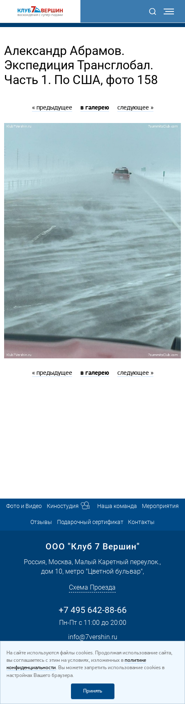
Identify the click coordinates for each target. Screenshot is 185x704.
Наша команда (117, 506)
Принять (92, 691)
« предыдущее (52, 108)
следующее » (135, 108)
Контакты (141, 522)
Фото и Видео (24, 506)
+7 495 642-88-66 (93, 610)
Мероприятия (160, 506)
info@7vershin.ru (92, 637)
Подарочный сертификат (90, 522)
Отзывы (41, 522)
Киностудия (63, 506)
